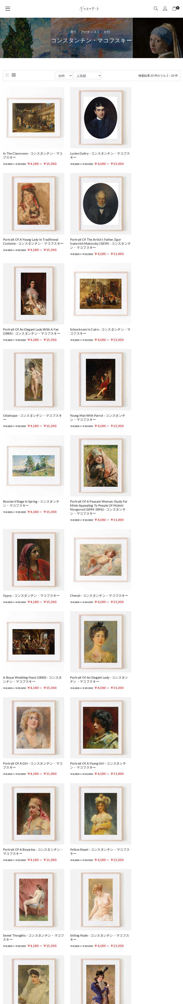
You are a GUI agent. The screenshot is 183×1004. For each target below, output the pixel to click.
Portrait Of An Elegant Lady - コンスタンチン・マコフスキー (91, 485)
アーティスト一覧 (131, 911)
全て (73, 32)
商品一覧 (124, 905)
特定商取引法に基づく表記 (137, 934)
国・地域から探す (19, 788)
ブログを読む (128, 916)
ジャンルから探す (19, 775)
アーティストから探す (22, 762)
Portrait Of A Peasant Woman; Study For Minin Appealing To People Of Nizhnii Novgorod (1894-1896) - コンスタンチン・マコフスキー (29, 401)
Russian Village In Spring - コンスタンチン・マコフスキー (151, 317)
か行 (107, 32)
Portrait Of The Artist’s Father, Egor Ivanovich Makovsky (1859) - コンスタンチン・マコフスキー (29, 235)
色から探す (14, 807)
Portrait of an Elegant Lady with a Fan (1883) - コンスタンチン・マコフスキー (90, 235)
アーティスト (90, 32)
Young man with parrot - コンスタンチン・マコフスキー (90, 317)
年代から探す (16, 801)
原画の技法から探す (20, 781)
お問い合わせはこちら (39, 932)
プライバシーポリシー (134, 928)
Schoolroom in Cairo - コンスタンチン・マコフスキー (150, 233)
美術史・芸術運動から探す (25, 769)
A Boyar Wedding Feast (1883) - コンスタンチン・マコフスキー (29, 485)
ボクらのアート (44, 882)
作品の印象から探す (20, 794)
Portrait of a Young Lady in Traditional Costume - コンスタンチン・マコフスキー (150, 151)
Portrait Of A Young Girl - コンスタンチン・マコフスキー (29, 565)
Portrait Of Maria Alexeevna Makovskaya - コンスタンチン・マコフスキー (29, 727)
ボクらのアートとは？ (134, 922)
